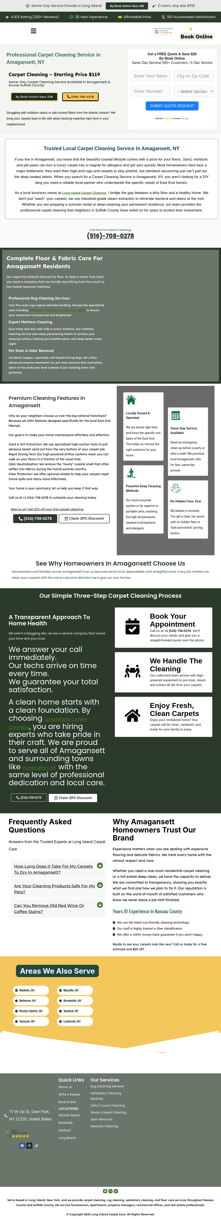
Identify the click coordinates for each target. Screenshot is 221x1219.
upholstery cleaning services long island (57, 311)
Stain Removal (101, 1119)
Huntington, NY (36, 776)
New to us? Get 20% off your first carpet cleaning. (47, 510)
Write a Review (69, 1094)
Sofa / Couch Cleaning (108, 1105)
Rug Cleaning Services (107, 1086)
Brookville (65, 1123)
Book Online (197, 36)
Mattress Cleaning (104, 1126)
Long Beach (67, 1138)
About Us (65, 1087)
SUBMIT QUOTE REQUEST (172, 106)
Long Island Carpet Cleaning (87, 194)
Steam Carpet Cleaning (108, 1112)
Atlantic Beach (69, 1115)
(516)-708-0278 (110, 237)
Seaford (64, 1130)
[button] (58, 878)
